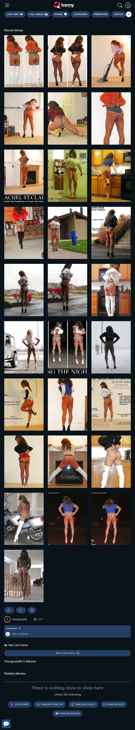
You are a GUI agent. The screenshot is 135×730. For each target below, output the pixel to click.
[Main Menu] (7, 5)
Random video (113, 704)
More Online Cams (67, 653)
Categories (19, 704)
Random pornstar (50, 704)
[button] (67, 631)
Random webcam (68, 713)
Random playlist (83, 704)
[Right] (128, 14)
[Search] (119, 5)
